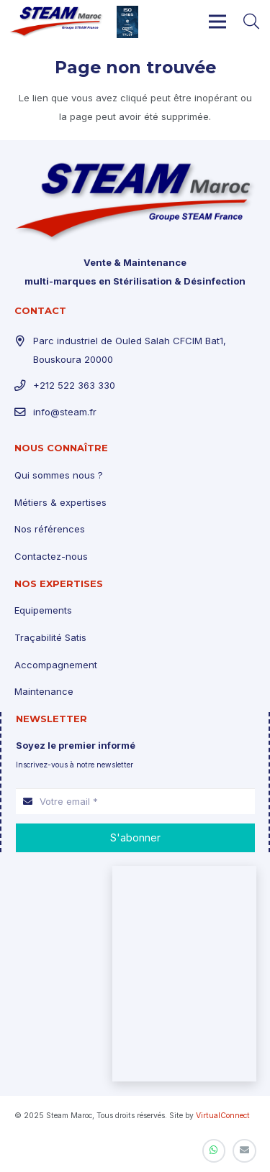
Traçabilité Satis (50, 637)
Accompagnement (55, 664)
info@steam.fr (64, 411)
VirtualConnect (223, 1115)
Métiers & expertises (60, 502)
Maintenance (43, 691)
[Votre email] (135, 801)
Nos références (49, 529)
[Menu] (218, 22)
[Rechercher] (251, 21)
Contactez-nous (51, 556)
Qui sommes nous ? (58, 475)
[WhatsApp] (214, 1151)
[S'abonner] (135, 837)
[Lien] (56, 22)
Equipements (43, 610)
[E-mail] (244, 1151)
